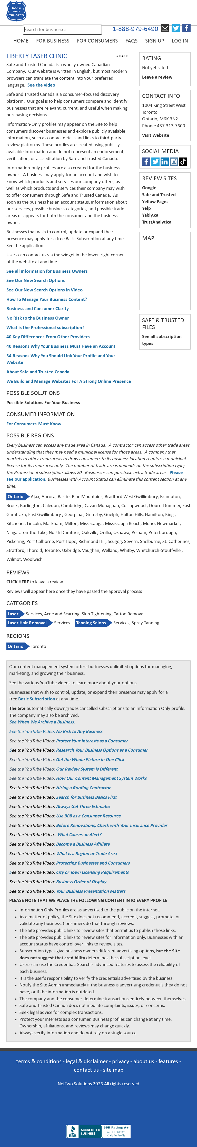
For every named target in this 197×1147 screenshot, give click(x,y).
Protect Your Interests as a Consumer (92, 740)
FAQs (131, 41)
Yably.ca (150, 215)
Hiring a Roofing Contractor (83, 787)
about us (143, 1061)
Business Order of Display (81, 881)
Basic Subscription (36, 698)
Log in (180, 41)
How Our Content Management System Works (101, 778)
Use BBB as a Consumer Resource (88, 815)
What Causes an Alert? (79, 834)
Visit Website (155, 135)
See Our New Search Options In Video (44, 289)
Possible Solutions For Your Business (43, 402)
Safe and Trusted (159, 194)
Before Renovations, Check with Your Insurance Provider (111, 825)
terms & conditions (39, 1061)
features (168, 1061)
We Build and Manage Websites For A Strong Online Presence (68, 381)
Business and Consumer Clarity (37, 308)
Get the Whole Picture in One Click (90, 759)
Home (20, 41)
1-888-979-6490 (135, 29)
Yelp (146, 208)
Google (149, 187)
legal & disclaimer (87, 1061)
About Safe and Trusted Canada (37, 371)
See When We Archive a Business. (42, 721)
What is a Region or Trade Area (86, 853)
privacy (120, 1061)
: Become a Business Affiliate (82, 844)
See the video (41, 85)
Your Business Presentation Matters (90, 891)
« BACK (122, 56)
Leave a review (157, 77)
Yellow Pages (155, 201)
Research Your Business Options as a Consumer (102, 750)
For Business (52, 41)
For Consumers (97, 41)
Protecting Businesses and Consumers (92, 863)
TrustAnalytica (156, 222)
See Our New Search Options (35, 280)
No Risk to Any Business (79, 731)
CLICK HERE (17, 581)
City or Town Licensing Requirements (92, 872)
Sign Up (154, 41)
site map (113, 1070)
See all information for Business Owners (47, 271)
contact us (86, 1070)
